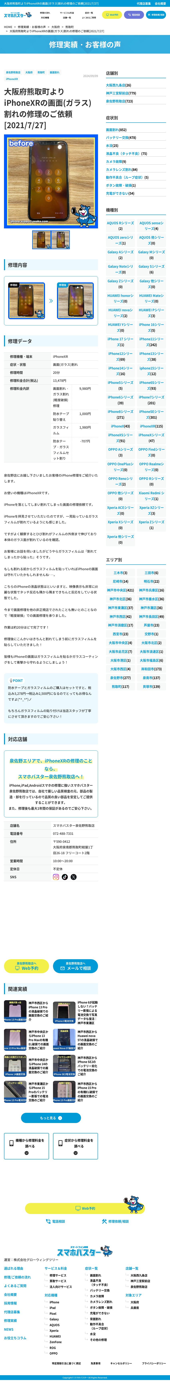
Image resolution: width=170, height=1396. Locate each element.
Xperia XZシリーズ (151, 510)
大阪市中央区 (120, 642)
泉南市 (151, 677)
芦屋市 (151, 625)
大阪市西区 (120, 668)
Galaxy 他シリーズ (152, 283)
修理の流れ (45, 12)
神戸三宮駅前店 (121, 93)
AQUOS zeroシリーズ (120, 240)
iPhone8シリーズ (120, 414)
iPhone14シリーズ (120, 371)
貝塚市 (151, 686)
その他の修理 (98, 1340)
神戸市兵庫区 (151, 590)
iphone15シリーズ (152, 371)
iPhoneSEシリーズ (151, 414)
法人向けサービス (61, 1287)
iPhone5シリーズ (120, 385)
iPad (53, 1308)
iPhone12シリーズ (120, 356)
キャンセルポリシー (121, 1363)
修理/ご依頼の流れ (17, 1277)
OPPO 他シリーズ (121, 495)
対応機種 (45, 17)
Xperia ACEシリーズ (120, 510)
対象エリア (134, 1295)
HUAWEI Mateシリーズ (151, 298)
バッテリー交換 (121, 137)
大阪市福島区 (151, 660)
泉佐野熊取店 (13, 72)
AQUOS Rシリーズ (120, 225)
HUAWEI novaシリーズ (120, 312)
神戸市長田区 (151, 616)
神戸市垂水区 (151, 598)
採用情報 (10, 1303)
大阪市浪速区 (151, 651)
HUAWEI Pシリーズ (151, 312)
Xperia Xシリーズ (120, 524)
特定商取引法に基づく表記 (66, 1363)
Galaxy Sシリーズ (152, 269)
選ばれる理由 (13, 1268)
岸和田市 (151, 668)
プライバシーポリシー (154, 1363)
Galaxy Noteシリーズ (120, 269)
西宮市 (120, 633)
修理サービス (58, 1275)
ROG (53, 1348)
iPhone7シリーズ (151, 400)
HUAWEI (55, 1336)
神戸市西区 (121, 616)
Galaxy (54, 1319)
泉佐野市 (120, 677)
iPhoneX (120, 426)
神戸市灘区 (152, 607)
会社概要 (160, 3)
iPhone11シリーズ (151, 341)
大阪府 (29, 72)
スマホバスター (81, 1377)
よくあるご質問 (89, 17)
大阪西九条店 (118, 85)
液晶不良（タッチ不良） (126, 153)
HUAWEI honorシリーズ (120, 298)
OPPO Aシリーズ (120, 452)
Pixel (53, 1313)
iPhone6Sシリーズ (151, 385)
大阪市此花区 (120, 651)
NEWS (8, 1329)
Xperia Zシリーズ (151, 524)
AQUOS (55, 1325)
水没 (112, 145)
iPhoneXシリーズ (151, 437)
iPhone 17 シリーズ (120, 341)
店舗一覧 (67, 17)
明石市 (151, 581)
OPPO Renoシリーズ (120, 481)
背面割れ (95, 1319)
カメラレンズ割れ (122, 169)
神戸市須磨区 (120, 625)
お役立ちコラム (15, 1337)
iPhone (54, 1302)
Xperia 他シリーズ (120, 539)
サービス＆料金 (67, 12)
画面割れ (54, 72)
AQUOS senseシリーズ (152, 225)
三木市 (120, 572)
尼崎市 (120, 581)
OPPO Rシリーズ (151, 481)
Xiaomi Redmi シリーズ (151, 495)
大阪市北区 (151, 642)
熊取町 (41, 72)
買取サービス (58, 1281)
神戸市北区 (121, 598)
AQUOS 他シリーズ (151, 240)
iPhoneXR (12, 79)
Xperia (54, 1330)
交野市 (151, 633)
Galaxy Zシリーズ (121, 283)
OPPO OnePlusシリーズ (120, 466)
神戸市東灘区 (120, 607)
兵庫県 (135, 1308)
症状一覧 (89, 12)
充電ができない (120, 193)
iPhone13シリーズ (151, 356)
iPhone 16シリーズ (151, 327)
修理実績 (10, 1320)
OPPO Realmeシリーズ (151, 466)
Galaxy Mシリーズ (151, 254)
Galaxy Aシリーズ (121, 254)
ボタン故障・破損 (121, 185)
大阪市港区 (120, 660)
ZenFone (56, 1342)
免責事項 (95, 1363)
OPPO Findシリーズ (151, 452)
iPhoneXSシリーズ (120, 437)
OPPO (54, 1353)
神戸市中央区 (120, 590)
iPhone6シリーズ (120, 400)
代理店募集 (144, 3)
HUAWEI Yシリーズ (120, 327)
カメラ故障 (116, 161)
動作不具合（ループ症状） (127, 177)
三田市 (151, 572)
